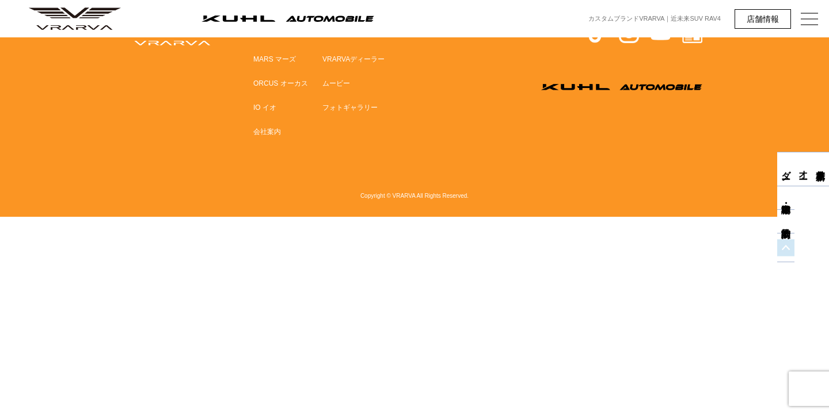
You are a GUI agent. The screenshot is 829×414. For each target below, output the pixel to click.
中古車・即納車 (820, 208)
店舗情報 (763, 19)
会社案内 (267, 132)
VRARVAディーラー (353, 59)
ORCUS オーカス (280, 83)
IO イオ (264, 107)
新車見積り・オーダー (821, 169)
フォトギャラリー (350, 107)
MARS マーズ (274, 59)
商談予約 (820, 232)
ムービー (336, 83)
